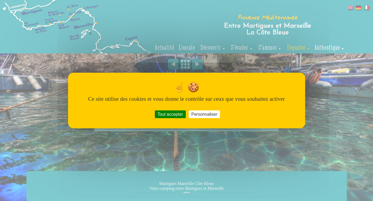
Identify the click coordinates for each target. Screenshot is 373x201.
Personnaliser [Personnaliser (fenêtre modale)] (204, 114)
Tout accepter (170, 114)
